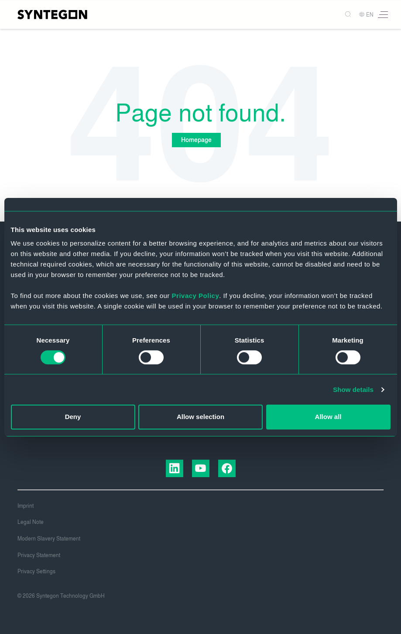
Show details (353, 389)
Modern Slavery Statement (48, 539)
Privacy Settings (36, 571)
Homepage (196, 140)
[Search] (344, 14)
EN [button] (366, 15)
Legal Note (30, 522)
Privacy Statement (38, 555)
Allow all (328, 416)
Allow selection (200, 416)
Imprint (25, 506)
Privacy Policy (195, 295)
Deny (73, 416)
